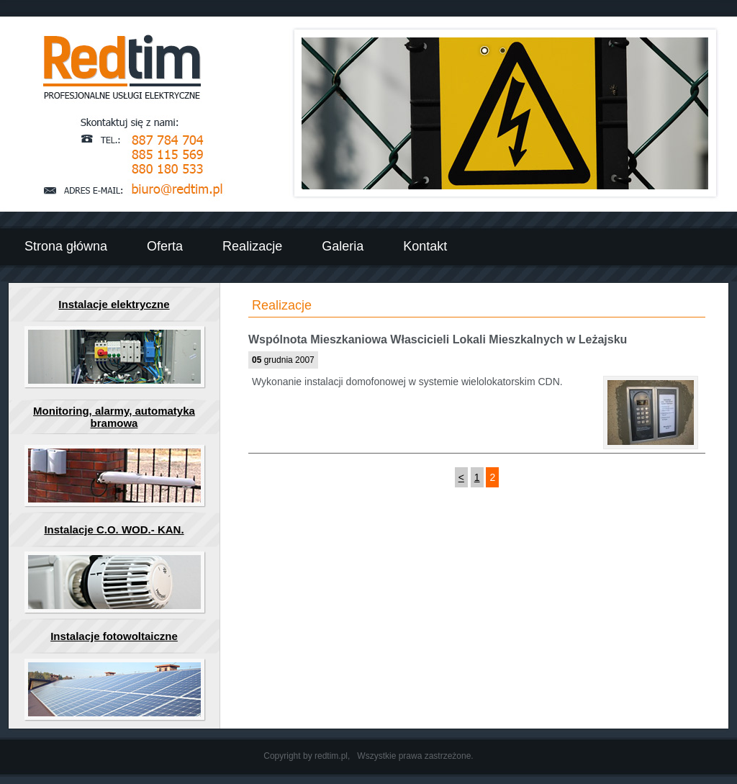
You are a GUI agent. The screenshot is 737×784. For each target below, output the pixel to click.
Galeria (342, 246)
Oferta (165, 246)
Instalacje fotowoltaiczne (114, 636)
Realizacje (252, 246)
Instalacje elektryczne (113, 304)
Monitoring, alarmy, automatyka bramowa (114, 417)
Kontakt (425, 246)
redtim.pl (331, 756)
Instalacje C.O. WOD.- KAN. (114, 529)
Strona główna (65, 246)
